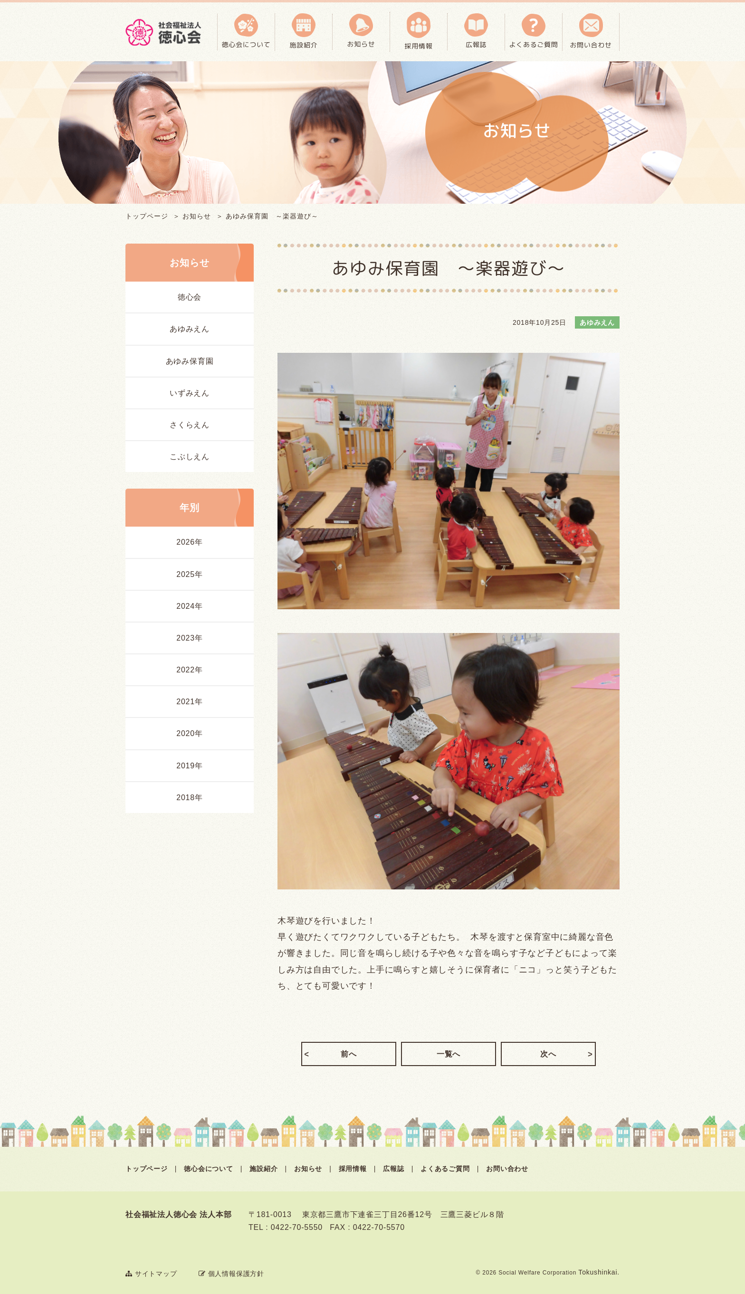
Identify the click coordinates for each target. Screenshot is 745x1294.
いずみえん (190, 393)
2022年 (189, 670)
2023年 (189, 638)
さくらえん (190, 425)
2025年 (189, 574)
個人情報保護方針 (231, 1273)
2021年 (189, 702)
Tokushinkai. (599, 1272)
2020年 (189, 733)
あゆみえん (190, 329)
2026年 (189, 542)
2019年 (189, 766)
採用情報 (353, 1168)
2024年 (189, 606)
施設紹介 (263, 1168)
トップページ (146, 216)
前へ (349, 1054)
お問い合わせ (507, 1168)
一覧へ (448, 1054)
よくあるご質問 (445, 1168)
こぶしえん (190, 457)
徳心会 (189, 297)
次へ (548, 1054)
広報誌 (393, 1168)
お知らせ (196, 216)
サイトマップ (151, 1273)
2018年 (189, 797)
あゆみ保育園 (190, 361)
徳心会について (208, 1168)
